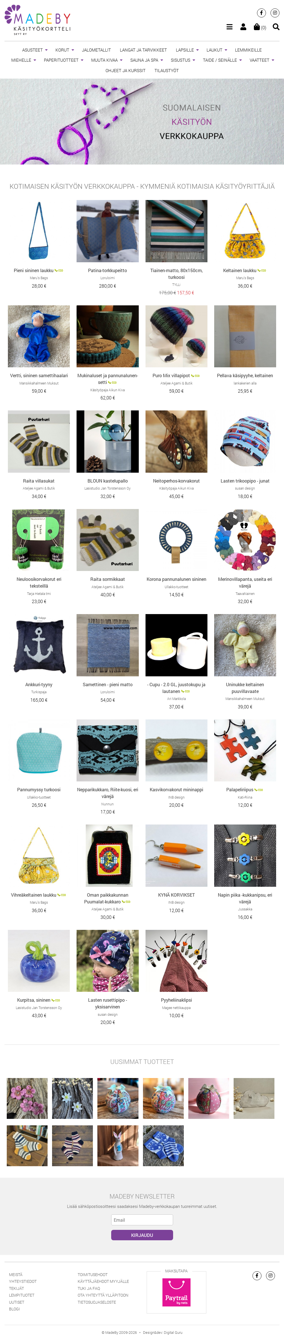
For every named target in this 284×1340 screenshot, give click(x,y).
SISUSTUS (180, 60)
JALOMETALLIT (96, 50)
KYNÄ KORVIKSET (176, 895)
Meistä (16, 1274)
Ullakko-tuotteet (176, 587)
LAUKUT (214, 50)
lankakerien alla (245, 383)
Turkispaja (38, 692)
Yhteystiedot (23, 1281)
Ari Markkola (176, 698)
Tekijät (16, 1288)
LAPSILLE (185, 50)
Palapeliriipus (239, 789)
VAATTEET (259, 60)
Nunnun (107, 804)
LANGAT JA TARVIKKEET (143, 50)
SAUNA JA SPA (144, 60)
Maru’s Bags (39, 277)
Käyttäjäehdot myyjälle (103, 1281)
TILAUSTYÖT (167, 70)
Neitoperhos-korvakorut (176, 481)
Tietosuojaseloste (97, 1302)
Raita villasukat (39, 481)
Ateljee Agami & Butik (176, 383)
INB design (176, 797)
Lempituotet (21, 1295)
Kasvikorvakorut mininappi (176, 789)
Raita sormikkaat (107, 579)
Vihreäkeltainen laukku (33, 895)
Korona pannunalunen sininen (176, 579)
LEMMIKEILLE (248, 50)
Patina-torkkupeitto (107, 270)
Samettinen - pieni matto (108, 684)
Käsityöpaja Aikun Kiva (107, 390)
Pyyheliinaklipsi (176, 1000)
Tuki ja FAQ (89, 1288)
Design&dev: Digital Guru (162, 1332)
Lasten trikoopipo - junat (245, 481)
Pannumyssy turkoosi (39, 789)
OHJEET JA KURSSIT (126, 70)
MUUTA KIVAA (104, 60)
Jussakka (245, 909)
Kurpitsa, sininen (33, 1000)
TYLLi (176, 284)
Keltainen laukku (239, 270)
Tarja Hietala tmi (39, 593)
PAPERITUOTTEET (61, 60)
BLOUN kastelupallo (108, 481)
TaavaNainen (245, 593)
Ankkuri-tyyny (38, 684)
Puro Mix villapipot (171, 375)
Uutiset (16, 1302)
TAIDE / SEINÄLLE (220, 60)
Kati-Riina (245, 797)
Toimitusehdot (93, 1274)
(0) (260, 27)
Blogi (14, 1309)
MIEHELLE (21, 60)
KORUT (62, 50)
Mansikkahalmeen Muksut (39, 383)
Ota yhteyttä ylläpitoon (103, 1295)
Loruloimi (107, 277)
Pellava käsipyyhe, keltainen (245, 375)
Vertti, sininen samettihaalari (39, 375)
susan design (245, 488)
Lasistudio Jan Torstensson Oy (107, 488)
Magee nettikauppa (176, 1007)
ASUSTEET (32, 50)
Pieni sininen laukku (33, 270)
